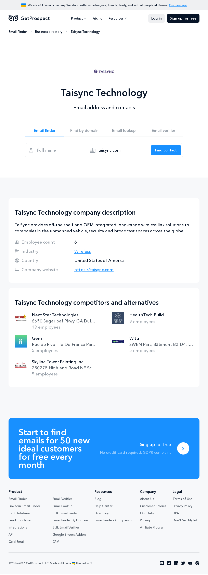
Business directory (48, 32)
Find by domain (84, 130)
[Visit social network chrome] (197, 564)
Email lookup (124, 130)
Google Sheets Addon (69, 536)
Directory (101, 514)
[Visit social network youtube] (190, 564)
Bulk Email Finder (65, 514)
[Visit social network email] (162, 564)
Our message (178, 5)
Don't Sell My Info (186, 521)
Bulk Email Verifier (65, 528)
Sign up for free (183, 18)
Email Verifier (62, 500)
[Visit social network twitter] (183, 564)
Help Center (103, 507)
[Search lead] (165, 151)
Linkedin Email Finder (24, 507)
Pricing (97, 18)
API (11, 536)
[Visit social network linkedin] (176, 564)
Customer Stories (153, 507)
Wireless (82, 252)
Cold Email (17, 543)
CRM (55, 543)
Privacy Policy (182, 507)
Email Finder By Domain (70, 521)
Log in (156, 18)
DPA (176, 514)
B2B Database (19, 514)
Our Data (147, 514)
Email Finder (18, 32)
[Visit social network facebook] (169, 564)
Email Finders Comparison (113, 521)
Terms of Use (182, 500)
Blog (97, 500)
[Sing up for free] (183, 449)
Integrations (18, 528)
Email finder (45, 130)
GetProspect (29, 18)
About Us (147, 500)
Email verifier (164, 130)
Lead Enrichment (21, 521)
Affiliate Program (153, 528)
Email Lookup (62, 507)
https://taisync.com (94, 270)
